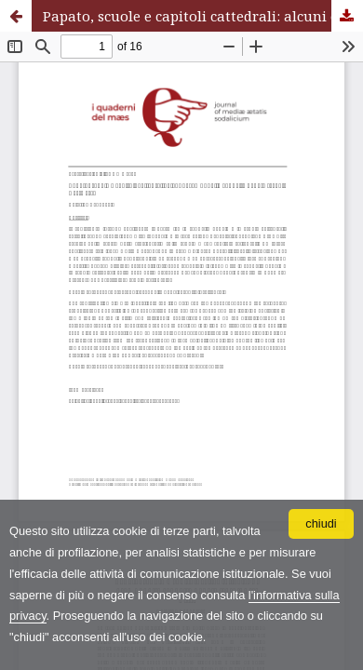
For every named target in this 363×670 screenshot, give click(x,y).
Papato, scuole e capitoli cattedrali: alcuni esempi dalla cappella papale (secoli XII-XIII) (203, 16)
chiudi (320, 523)
